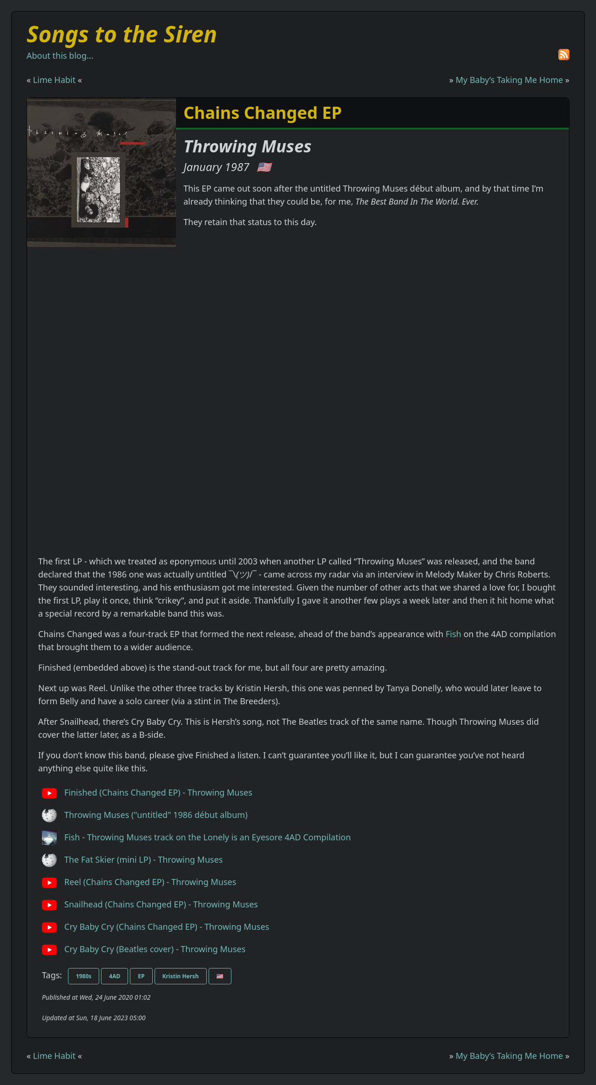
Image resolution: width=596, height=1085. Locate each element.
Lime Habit (54, 79)
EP (141, 976)
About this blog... (60, 55)
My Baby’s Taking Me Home (509, 79)
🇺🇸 (264, 166)
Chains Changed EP (262, 112)
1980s (83, 976)
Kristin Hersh (181, 976)
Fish (453, 633)
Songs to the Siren (122, 34)
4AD (114, 976)
